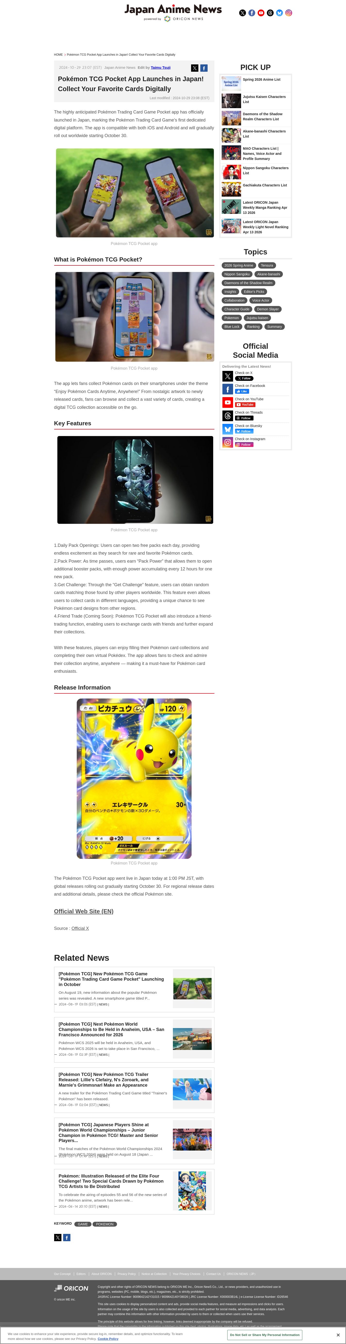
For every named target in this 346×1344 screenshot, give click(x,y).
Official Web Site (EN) (84, 911)
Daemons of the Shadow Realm (249, 283)
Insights (230, 292)
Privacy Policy (127, 1274)
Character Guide (237, 309)
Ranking (253, 327)
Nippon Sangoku (237, 274)
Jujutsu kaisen (257, 318)
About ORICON (102, 1274)
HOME (58, 54)
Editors (80, 1274)
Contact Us (213, 1274)
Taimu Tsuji (160, 67)
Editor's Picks (254, 292)
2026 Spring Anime (239, 265)
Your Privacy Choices (186, 1274)
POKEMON (105, 1224)
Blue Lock (232, 327)
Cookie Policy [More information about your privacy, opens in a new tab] (108, 1339)
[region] (173, 1335)
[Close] (338, 1335)
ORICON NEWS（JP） (242, 1274)
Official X (80, 928)
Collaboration (235, 300)
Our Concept (62, 1274)
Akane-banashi (268, 274)
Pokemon (232, 318)
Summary (274, 327)
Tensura (267, 265)
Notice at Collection (154, 1274)
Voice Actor (260, 300)
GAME (83, 1224)
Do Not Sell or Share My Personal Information (265, 1335)
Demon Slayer (268, 309)
